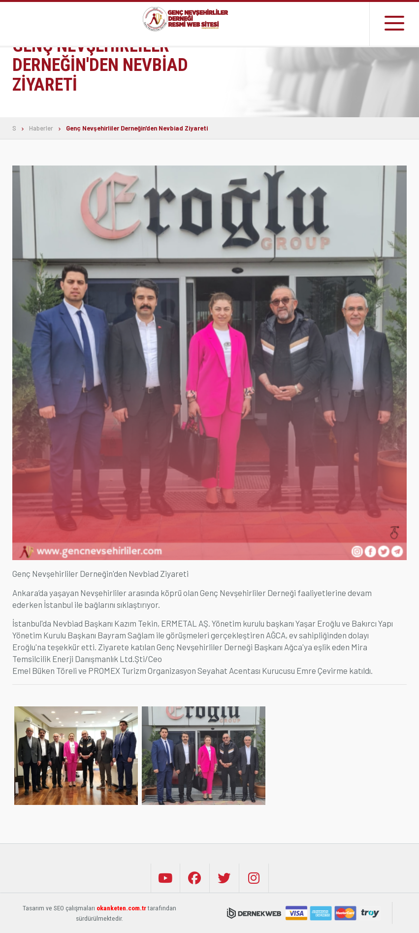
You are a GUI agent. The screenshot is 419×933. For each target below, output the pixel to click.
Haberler (41, 128)
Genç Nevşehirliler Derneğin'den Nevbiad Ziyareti (137, 128)
